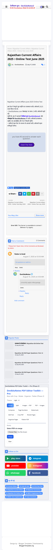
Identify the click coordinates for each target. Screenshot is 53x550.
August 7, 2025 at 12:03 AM (33, 257)
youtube (12, 465)
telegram (35, 458)
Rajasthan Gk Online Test (15, 493)
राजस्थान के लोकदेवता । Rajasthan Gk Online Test (29, 343)
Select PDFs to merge (14, 428)
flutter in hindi (19, 254)
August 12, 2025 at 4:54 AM (33, 277)
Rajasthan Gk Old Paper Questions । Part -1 (29, 372)
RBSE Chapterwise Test (34, 493)
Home (9, 49)
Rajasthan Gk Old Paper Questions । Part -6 (29, 353)
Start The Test (26, 145)
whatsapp (12, 473)
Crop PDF (21, 415)
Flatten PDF (25, 419)
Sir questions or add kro (23, 262)
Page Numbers (23, 410)
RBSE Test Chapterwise (15, 497)
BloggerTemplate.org (26, 546)
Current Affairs (12, 486)
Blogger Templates (25, 543)
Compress (11, 410)
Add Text (11, 415)
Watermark (34, 410)
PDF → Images (39, 405)
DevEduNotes (25, 274)
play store (13, 458)
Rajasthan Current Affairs (21, 49)
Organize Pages (13, 419)
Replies (17, 271)
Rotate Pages (31, 415)
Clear (9, 441)
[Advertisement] (26, 520)
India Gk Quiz (25, 486)
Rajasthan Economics (34, 490)
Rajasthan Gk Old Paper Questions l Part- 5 (29, 363)
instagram (35, 465)
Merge (10, 405)
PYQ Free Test (38, 486)
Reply (16, 267)
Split (17, 405)
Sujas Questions (31, 497)
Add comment (19, 300)
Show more (40, 215)
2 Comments (40, 240)
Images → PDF (27, 405)
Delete (21, 267)
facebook (35, 473)
